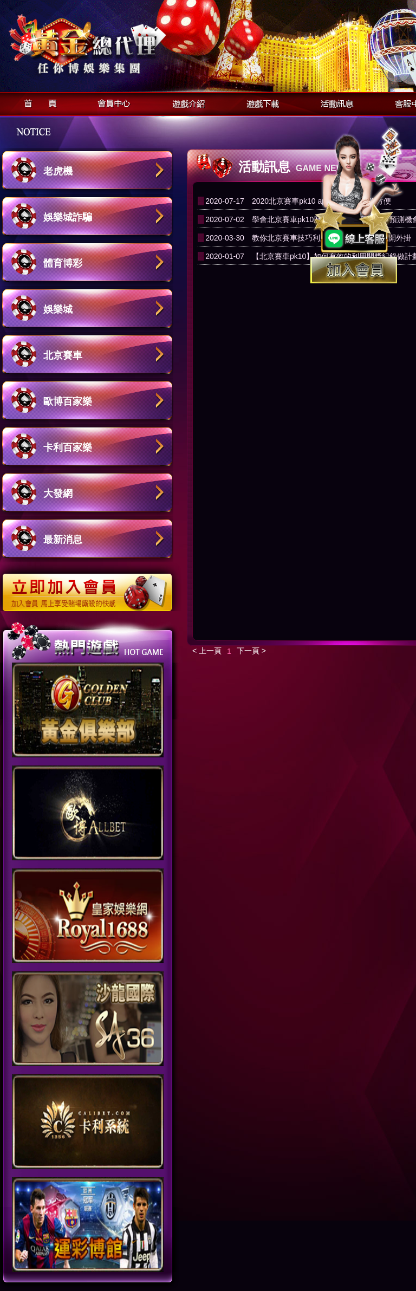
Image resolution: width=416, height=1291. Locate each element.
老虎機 (58, 171)
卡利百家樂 (67, 447)
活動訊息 (334, 102)
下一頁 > (251, 650)
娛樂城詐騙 (67, 217)
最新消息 (62, 539)
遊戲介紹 (185, 102)
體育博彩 (62, 263)
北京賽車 (62, 355)
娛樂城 (58, 309)
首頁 (37, 102)
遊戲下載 (260, 102)
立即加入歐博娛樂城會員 (90, 586)
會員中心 (111, 102)
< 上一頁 (207, 650)
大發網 (58, 493)
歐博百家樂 (67, 401)
